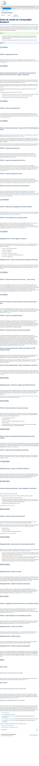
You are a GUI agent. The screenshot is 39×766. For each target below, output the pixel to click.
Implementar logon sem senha (28, 182)
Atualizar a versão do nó (30, 633)
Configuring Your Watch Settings (30, 29)
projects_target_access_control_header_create (27, 396)
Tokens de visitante (7, 312)
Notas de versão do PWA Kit (7, 725)
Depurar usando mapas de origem (25, 592)
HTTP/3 (22, 552)
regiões (7, 246)
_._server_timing (29, 291)
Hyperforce (12, 245)
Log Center (17, 265)
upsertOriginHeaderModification (31, 359)
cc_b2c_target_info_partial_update (9, 720)
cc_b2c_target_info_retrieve (7, 718)
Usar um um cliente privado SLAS (10, 533)
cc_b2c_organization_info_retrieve (8, 716)
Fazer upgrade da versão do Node (17, 136)
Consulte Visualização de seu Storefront (22, 623)
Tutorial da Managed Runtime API (8, 714)
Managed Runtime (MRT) (31, 499)
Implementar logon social (11, 157)
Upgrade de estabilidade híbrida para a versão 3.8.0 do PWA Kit (21, 213)
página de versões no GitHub (29, 26)
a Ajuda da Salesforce (32, 40)
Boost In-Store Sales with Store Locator (28, 325)
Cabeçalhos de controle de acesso (10, 396)
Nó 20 (21, 631)
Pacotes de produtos (19, 345)
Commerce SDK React (26, 308)
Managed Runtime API (33, 578)
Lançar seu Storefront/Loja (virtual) (10, 359)
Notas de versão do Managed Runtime (9, 727)
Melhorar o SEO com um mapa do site (11, 446)
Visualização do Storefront (9, 612)
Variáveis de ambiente (27, 477)
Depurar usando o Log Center (9, 505)
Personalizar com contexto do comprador (17, 227)
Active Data (6, 457)
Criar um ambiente (5, 712)
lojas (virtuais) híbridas (21, 212)
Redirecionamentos (21, 82)
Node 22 (23, 135)
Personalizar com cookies (27, 580)
